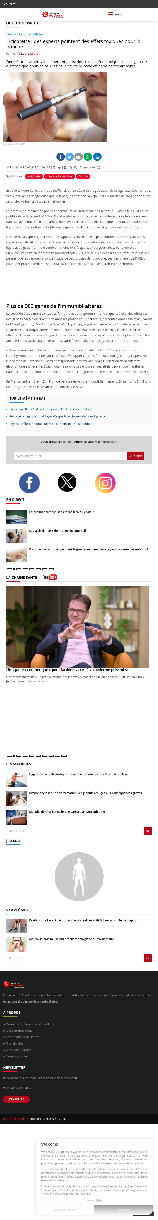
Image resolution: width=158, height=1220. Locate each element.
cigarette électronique (59, 176)
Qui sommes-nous (19, 1030)
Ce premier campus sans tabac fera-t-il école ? (61, 512)
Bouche (83, 176)
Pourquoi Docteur (16, 1119)
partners (66, 1151)
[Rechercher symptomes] (148, 958)
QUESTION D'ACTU (22, 23)
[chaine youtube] (50, 578)
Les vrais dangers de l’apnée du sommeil (57, 531)
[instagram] (111, 483)
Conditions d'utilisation (22, 1037)
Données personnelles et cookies (30, 1024)
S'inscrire (135, 456)
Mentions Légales (18, 1050)
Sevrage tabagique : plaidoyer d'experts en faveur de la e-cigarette (57, 416)
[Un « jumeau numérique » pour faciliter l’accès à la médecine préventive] (79, 627)
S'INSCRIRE (16, 1099)
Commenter (90, 167)
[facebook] (35, 482)
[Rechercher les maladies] (148, 831)
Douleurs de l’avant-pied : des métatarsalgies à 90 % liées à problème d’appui (83, 920)
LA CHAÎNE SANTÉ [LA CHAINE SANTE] (21, 577)
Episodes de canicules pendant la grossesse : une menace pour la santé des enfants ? (88, 549)
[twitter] (73, 482)
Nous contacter (17, 1056)
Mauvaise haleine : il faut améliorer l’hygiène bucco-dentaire (71, 939)
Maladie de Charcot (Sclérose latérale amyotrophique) (67, 812)
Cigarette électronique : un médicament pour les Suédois (50, 423)
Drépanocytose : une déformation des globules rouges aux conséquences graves (85, 793)
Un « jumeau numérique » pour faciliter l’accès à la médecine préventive (67, 669)
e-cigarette (34, 176)
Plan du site (14, 1043)
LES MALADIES (18, 764)
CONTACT (9, 4)
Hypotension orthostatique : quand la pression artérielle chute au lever (79, 774)
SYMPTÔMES (17, 910)
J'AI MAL (13, 841)
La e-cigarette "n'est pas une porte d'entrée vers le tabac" (51, 409)
